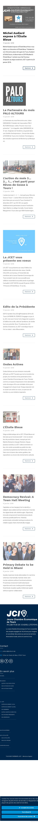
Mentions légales (27, 759)
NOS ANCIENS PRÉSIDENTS (8, 718)
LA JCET (2, 705)
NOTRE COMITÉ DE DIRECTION (9, 715)
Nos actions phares (7, 691)
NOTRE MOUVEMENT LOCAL (8, 707)
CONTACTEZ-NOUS (4, 748)
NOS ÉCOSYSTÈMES (5, 733)
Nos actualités (6, 741)
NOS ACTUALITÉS (4, 738)
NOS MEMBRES (5, 712)
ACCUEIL (2, 679)
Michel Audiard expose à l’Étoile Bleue (15, 36)
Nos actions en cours (8, 689)
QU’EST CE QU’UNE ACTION (8, 686)
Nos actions (3, 684)
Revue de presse (6, 743)
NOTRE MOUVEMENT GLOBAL (9, 710)
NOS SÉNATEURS (6, 720)
